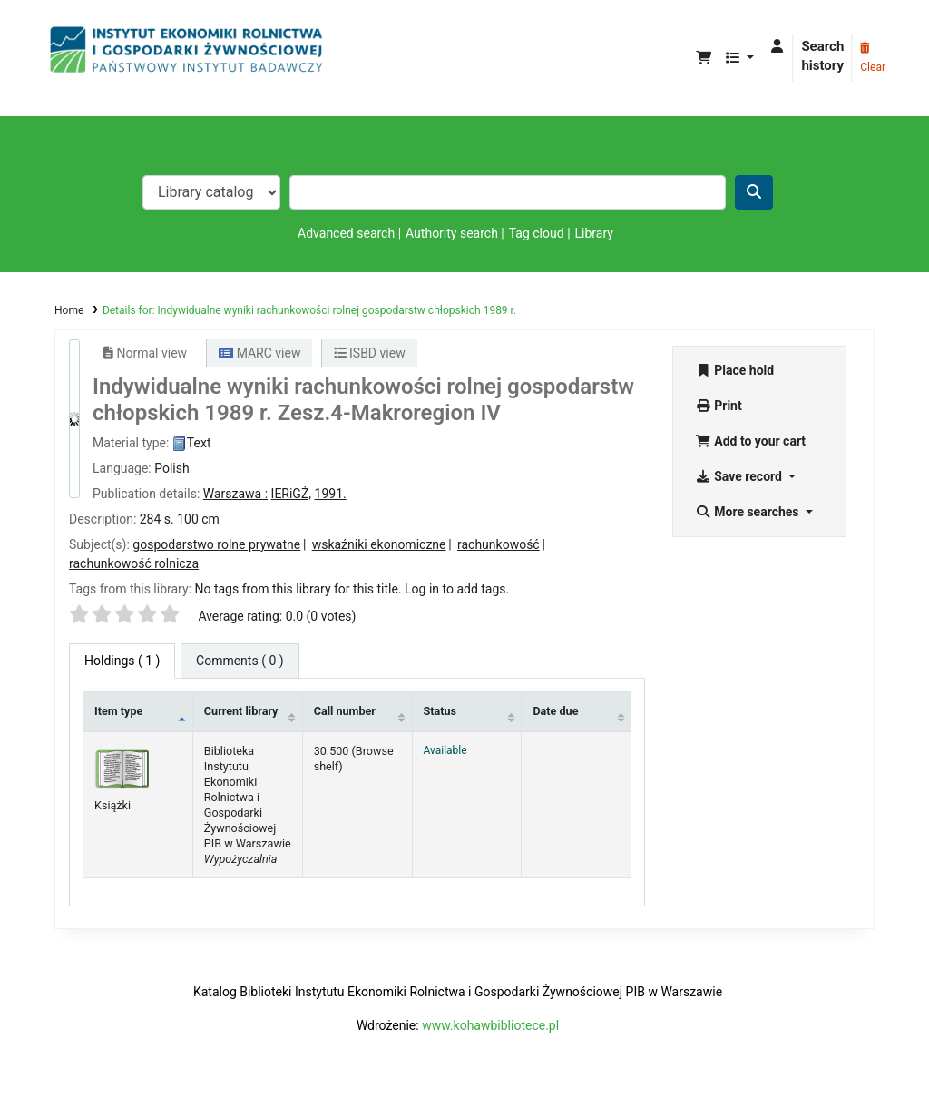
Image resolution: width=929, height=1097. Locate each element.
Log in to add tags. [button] (457, 589)
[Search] (754, 192)
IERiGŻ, (291, 493)
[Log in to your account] (777, 47)
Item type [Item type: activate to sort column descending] (118, 711)
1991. (331, 493)
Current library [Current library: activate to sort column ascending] (241, 711)
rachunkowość (498, 544)
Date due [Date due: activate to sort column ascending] (555, 711)
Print (718, 405)
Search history (822, 55)
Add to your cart (750, 441)
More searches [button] (748, 511)
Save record (740, 476)
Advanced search (346, 233)
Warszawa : (235, 493)
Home (68, 310)
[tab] (240, 661)
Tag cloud (536, 233)
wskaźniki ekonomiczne (379, 544)
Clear (872, 58)
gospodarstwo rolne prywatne (216, 544)
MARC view (259, 353)
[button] (704, 58)
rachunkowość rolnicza (134, 563)
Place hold (734, 370)
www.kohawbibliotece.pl (490, 1025)
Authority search (452, 233)
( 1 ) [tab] (122, 660)
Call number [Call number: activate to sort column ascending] (345, 711)
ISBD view (370, 353)
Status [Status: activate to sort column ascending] (440, 711)
